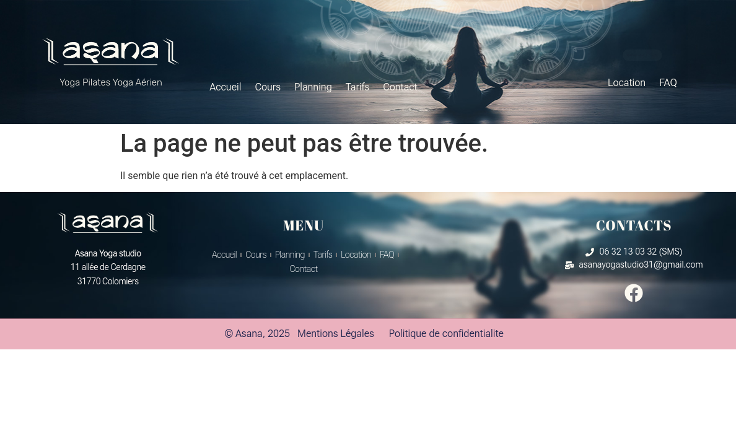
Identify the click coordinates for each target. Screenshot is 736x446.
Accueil (225, 87)
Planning (313, 87)
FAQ (668, 83)
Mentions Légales (335, 333)
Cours (268, 87)
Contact (400, 87)
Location (627, 83)
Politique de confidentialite (446, 333)
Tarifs (357, 87)
